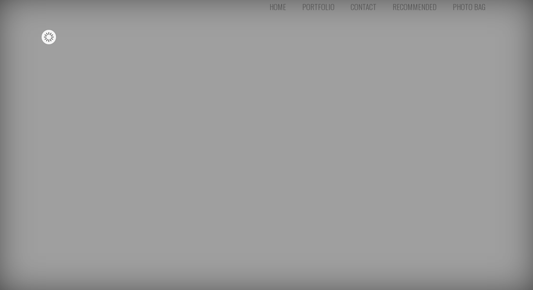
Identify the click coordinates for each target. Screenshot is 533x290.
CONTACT (363, 9)
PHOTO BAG (469, 9)
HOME (278, 9)
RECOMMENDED (415, 9)
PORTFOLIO (318, 9)
